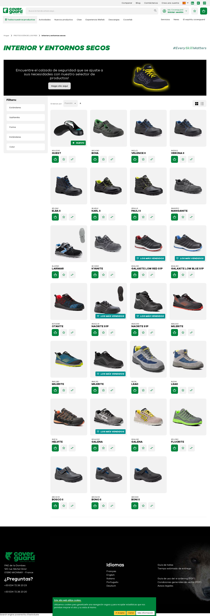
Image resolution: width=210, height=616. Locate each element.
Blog (138, 3)
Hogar (6, 35)
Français (111, 571)
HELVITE (57, 442)
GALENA (97, 442)
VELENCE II (139, 153)
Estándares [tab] (15, 107)
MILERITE (177, 326)
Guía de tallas (165, 565)
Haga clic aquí (59, 86)
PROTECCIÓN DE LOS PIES (25, 35)
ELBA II (56, 211)
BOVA (95, 153)
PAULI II (136, 211)
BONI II (136, 499)
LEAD (135, 384)
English (110, 575)
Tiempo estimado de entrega (174, 568)
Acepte (120, 613)
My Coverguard (175, 11)
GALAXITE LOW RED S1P (147, 268)
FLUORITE (177, 442)
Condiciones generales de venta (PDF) (179, 582)
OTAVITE (58, 326)
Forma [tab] (12, 127)
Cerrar (131, 613)
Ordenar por (56, 104)
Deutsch (111, 585)
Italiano (110, 578)
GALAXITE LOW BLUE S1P (187, 268)
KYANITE (97, 268)
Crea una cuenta (170, 3)
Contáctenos (151, 3)
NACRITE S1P (100, 326)
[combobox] (92, 11)
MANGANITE (179, 211)
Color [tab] (12, 147)
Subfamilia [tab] (14, 117)
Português (112, 582)
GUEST (56, 153)
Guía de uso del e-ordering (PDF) (176, 578)
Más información (145, 613)
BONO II (97, 499)
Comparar (127, 3)
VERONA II (177, 153)
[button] (64, 159)
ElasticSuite (33, 614)
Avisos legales (165, 585)
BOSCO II (58, 499)
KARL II (96, 211)
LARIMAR (58, 268)
